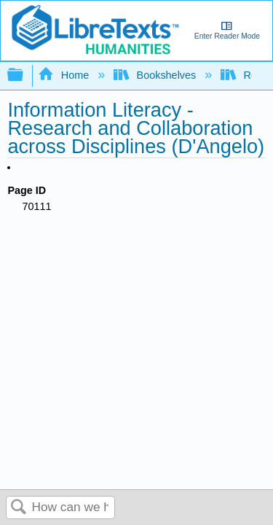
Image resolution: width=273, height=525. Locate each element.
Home (65, 75)
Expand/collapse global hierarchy (24, 75)
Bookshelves (156, 75)
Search (19, 508)
